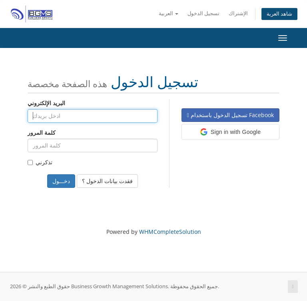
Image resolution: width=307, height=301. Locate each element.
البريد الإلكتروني (46, 103)
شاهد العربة (279, 13)
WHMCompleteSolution (170, 231)
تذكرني (40, 162)
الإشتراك (238, 13)
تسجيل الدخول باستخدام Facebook (230, 115)
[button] (230, 132)
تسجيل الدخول (203, 13)
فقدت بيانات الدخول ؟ (107, 181)
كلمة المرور (42, 132)
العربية (168, 13)
